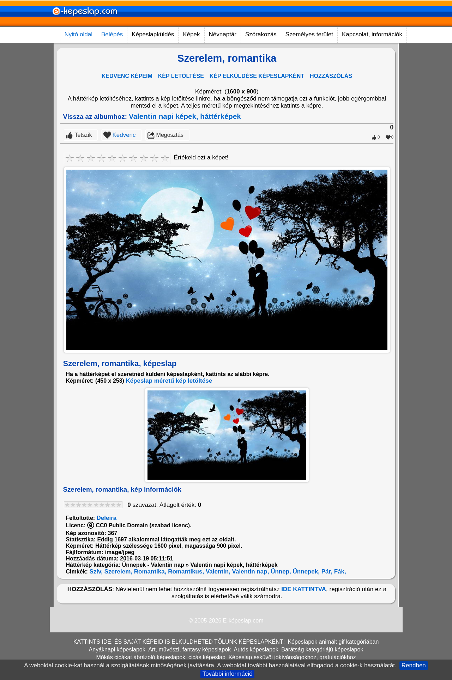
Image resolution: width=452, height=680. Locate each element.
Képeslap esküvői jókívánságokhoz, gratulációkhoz (292, 657)
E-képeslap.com (243, 621)
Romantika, (149, 571)
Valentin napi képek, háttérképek (185, 116)
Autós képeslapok (256, 649)
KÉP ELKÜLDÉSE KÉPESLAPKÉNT (257, 76)
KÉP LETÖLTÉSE (181, 76)
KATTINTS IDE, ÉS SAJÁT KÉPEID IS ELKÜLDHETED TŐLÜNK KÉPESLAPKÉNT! (179, 642)
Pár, (326, 571)
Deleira (107, 518)
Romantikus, (185, 571)
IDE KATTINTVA (303, 589)
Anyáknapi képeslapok (117, 649)
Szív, (95, 571)
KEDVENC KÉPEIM (127, 76)
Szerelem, (117, 571)
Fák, (339, 571)
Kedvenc (123, 135)
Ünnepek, (305, 571)
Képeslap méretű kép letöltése (169, 380)
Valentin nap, (249, 571)
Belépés (112, 34)
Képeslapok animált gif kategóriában (333, 642)
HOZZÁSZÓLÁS (331, 76)
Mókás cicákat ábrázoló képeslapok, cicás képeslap (160, 657)
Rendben (414, 665)
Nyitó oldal (78, 34)
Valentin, (217, 571)
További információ (228, 673)
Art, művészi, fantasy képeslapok (189, 649)
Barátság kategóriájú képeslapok (322, 649)
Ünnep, (280, 571)
